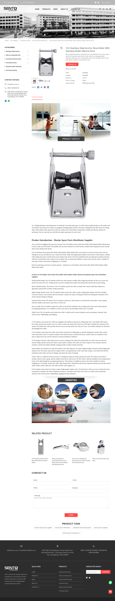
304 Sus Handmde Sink (13, 55)
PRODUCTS (46, 9)
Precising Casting (11, 70)
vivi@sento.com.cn (11, 3)
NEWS (55, 9)
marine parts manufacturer (71, 533)
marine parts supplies (101, 527)
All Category (14, 40)
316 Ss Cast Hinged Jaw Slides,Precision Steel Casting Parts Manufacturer (81, 460)
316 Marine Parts (25, 40)
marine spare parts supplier (43, 527)
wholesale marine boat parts (82, 527)
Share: (34, 87)
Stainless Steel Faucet (12, 51)
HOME (37, 9)
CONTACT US (75, 9)
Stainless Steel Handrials (13, 66)
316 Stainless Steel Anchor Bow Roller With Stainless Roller (40, 460)
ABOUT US (64, 9)
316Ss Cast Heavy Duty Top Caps (100, 459)
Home (7, 40)
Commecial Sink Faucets (13, 59)
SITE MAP (106, 3)
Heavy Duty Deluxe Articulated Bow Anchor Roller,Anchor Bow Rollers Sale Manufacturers (60, 461)
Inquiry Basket (71, 69)
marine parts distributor (62, 527)
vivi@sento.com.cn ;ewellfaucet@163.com (21, 550)
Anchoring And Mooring (39, 40)
